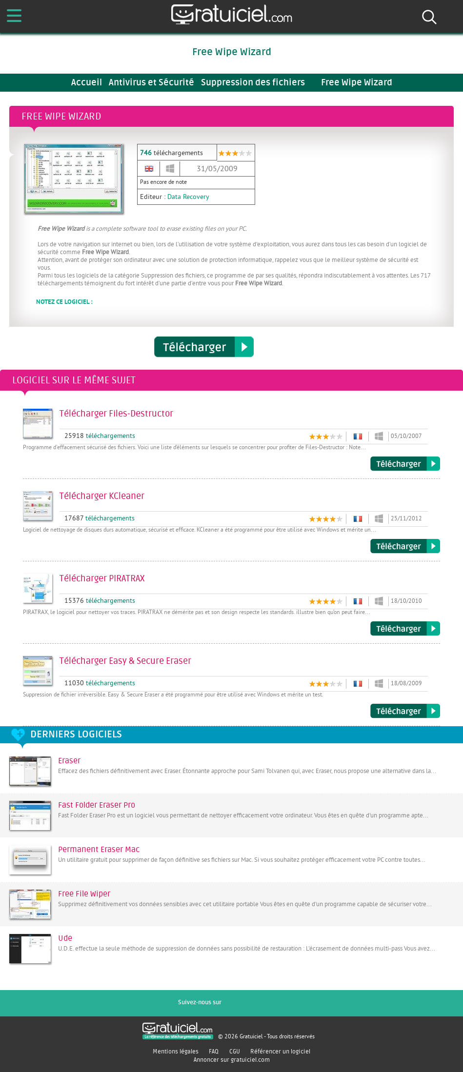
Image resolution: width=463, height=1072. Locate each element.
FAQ (214, 1051)
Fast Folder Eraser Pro (96, 805)
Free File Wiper (84, 894)
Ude (65, 938)
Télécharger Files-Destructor (405, 464)
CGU (234, 1051)
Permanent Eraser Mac (99, 849)
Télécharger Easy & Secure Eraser (405, 711)
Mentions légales (176, 1051)
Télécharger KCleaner (405, 546)
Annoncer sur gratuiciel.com (232, 1059)
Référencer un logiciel (280, 1051)
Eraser (69, 760)
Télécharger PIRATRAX (405, 628)
